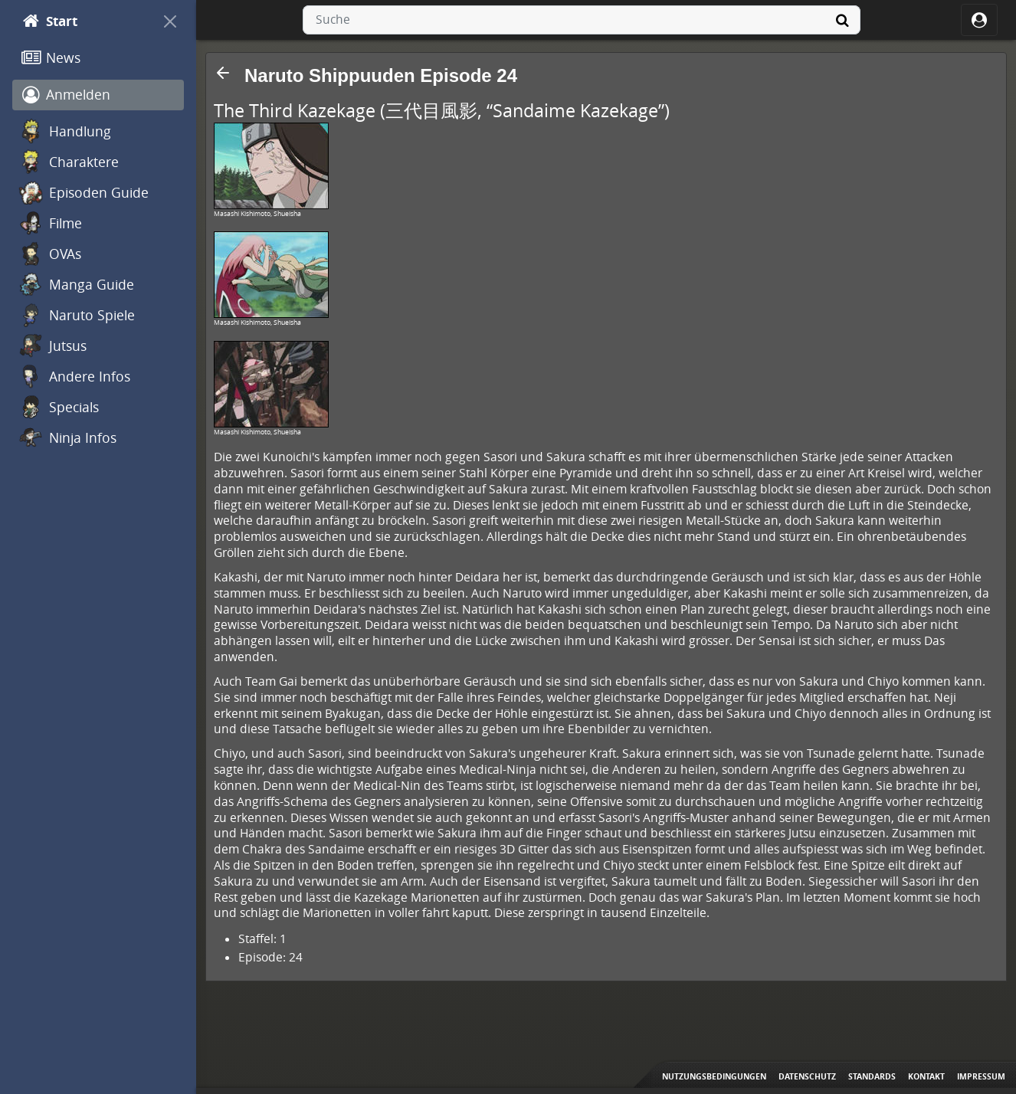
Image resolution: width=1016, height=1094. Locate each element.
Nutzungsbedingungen (714, 1076)
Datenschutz (807, 1076)
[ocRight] (979, 20)
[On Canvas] (170, 21)
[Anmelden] (98, 95)
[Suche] (842, 19)
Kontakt (926, 1076)
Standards (872, 1076)
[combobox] (581, 19)
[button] (223, 73)
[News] (98, 58)
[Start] (84, 21)
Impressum (981, 1076)
